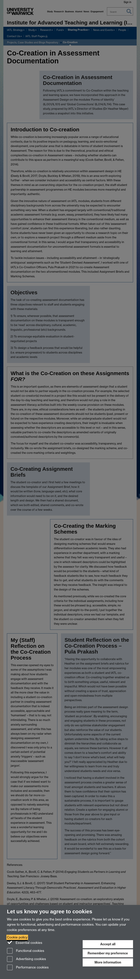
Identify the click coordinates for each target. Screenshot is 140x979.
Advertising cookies (26, 959)
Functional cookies (25, 951)
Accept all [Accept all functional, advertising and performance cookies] (107, 944)
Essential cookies (24, 942)
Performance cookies (28, 967)
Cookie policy (17, 937)
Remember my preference (108, 953)
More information (108, 962)
